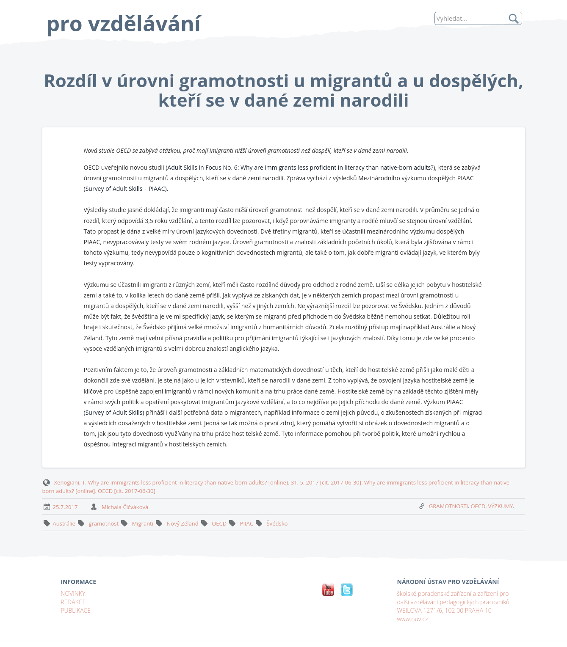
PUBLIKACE (76, 610)
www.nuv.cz (412, 619)
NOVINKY (73, 593)
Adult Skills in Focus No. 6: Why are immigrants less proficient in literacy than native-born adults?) (301, 167)
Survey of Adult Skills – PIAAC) (126, 188)
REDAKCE (73, 602)
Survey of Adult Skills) (116, 412)
